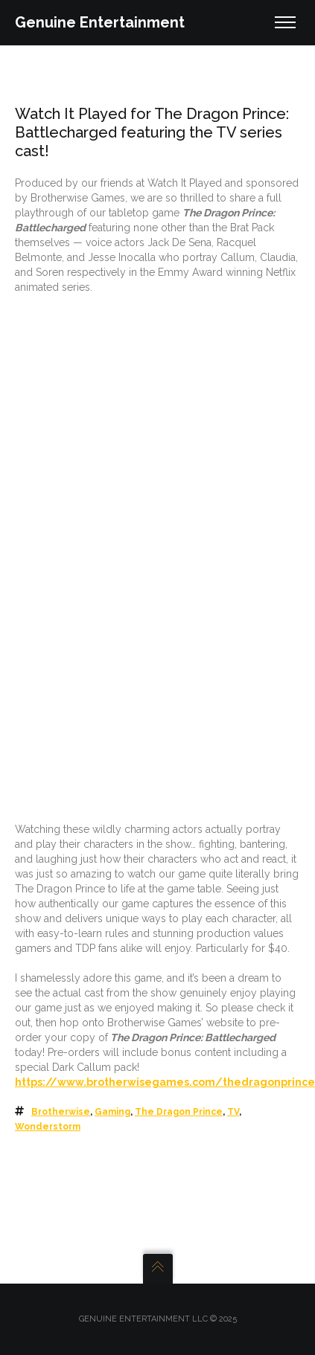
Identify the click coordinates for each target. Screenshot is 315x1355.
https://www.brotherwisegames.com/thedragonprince (165, 1082)
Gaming (112, 1112)
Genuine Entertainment (100, 22)
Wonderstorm (47, 1126)
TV (233, 1112)
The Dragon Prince (179, 1112)
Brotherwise (60, 1112)
